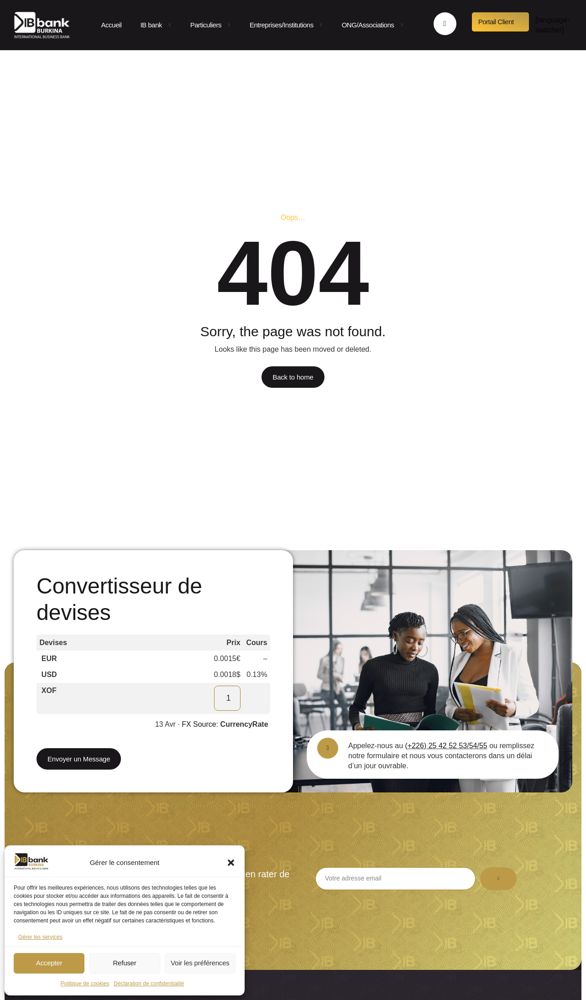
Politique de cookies (85, 983)
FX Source (199, 724)
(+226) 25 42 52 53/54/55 (446, 746)
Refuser (124, 963)
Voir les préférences (200, 963)
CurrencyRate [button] (244, 724)
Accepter (49, 963)
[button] (230, 862)
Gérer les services (40, 937)
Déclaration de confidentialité (149, 983)
